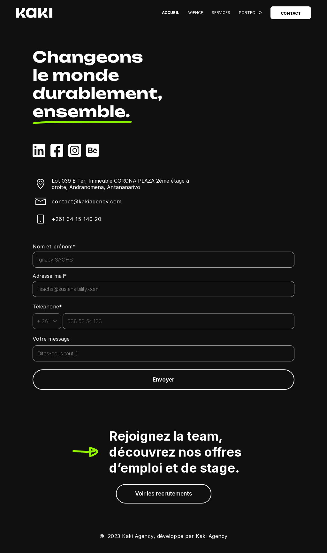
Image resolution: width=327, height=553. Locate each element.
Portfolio (250, 12)
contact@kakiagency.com (86, 201)
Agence (195, 12)
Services (221, 12)
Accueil (170, 12)
